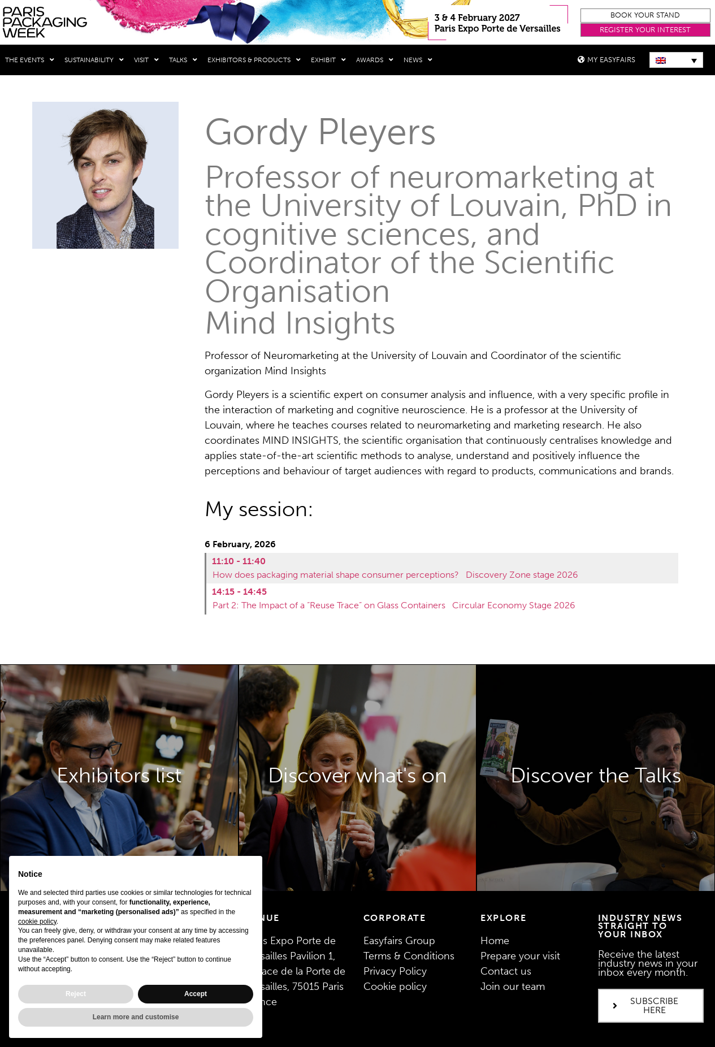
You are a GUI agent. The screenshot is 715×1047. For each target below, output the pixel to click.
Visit (146, 60)
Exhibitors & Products (254, 60)
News (418, 60)
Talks (183, 60)
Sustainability (94, 60)
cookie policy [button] (37, 921)
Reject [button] (76, 994)
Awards (374, 60)
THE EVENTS (29, 60)
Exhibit (328, 60)
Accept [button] (195, 994)
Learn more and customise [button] (136, 1017)
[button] (645, 15)
